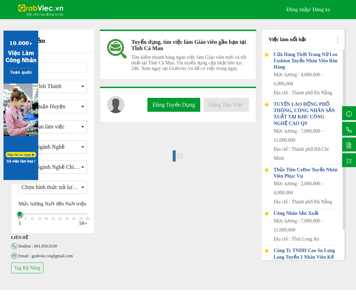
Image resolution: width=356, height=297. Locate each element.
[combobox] (52, 86)
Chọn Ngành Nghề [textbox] (43, 147)
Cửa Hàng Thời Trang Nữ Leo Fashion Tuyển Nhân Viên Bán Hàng (306, 61)
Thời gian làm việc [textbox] (43, 127)
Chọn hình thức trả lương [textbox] (51, 187)
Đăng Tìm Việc (226, 105)
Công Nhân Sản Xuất (296, 213)
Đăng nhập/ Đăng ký (308, 9)
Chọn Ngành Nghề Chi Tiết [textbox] (53, 167)
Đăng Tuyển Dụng (174, 105)
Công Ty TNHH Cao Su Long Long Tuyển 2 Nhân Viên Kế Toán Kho (304, 257)
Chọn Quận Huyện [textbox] (43, 106)
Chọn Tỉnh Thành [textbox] (42, 86)
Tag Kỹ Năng (27, 268)
